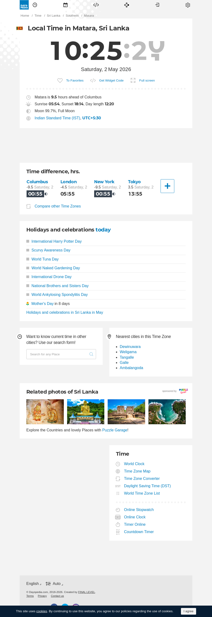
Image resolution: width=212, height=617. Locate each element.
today (103, 230)
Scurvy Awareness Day (48, 250)
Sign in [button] (157, 5)
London (68, 181)
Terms (30, 595)
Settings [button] (187, 5)
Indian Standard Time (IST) (57, 118)
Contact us (57, 595)
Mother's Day (42, 304)
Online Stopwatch (139, 510)
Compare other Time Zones (58, 206)
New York (104, 181)
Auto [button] (56, 584)
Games (126, 5)
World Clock (134, 464)
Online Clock (135, 517)
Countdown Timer (139, 532)
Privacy (42, 595)
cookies (41, 611)
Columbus (37, 181)
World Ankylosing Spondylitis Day (57, 295)
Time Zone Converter (142, 479)
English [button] (32, 584)
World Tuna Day (42, 259)
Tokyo (134, 181)
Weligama (128, 352)
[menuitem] (34, 5)
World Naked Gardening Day (53, 268)
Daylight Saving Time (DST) (147, 486)
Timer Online (135, 524)
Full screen (147, 80)
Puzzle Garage (114, 430)
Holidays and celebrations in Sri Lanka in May (64, 312)
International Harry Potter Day (54, 241)
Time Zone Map (137, 471)
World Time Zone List (142, 493)
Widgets (96, 5)
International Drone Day (49, 277)
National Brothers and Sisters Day (57, 286)
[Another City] (167, 186)
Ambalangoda (131, 368)
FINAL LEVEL (86, 592)
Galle (124, 363)
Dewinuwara (130, 347)
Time (34, 5)
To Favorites (74, 80)
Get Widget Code (111, 80)
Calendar (65, 5)
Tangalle (127, 357)
